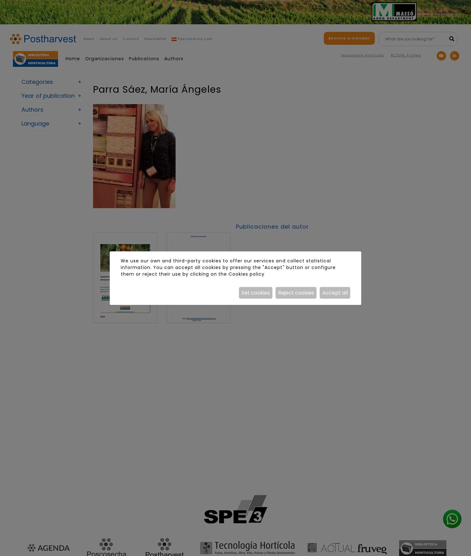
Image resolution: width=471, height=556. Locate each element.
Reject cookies (296, 292)
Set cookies (255, 292)
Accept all (335, 292)
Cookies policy (247, 274)
